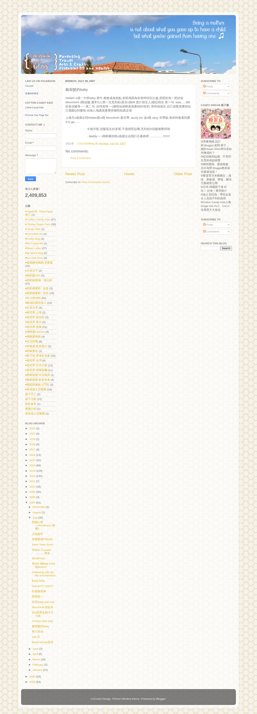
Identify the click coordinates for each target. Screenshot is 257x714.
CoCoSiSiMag (86, 143)
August (37, 512)
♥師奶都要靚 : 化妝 (37, 288)
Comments (211, 93)
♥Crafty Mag (32, 238)
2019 (32, 439)
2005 (32, 681)
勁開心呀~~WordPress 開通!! (43, 525)
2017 (32, 449)
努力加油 (37, 631)
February (38, 664)
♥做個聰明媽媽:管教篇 (39, 262)
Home (129, 174)
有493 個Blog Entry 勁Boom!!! (43, 565)
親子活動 (30, 399)
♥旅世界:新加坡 (34, 317)
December (39, 506)
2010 (32, 486)
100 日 (36, 636)
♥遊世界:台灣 (33, 360)
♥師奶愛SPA (32, 275)
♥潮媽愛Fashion (35, 331)
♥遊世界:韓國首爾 (36, 370)
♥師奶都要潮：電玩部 (38, 280)
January (38, 669)
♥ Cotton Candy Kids (37, 219)
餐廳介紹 (30, 408)
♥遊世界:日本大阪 (36, 365)
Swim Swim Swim (42, 544)
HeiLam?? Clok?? (42, 586)
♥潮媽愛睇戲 (33, 336)
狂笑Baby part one (43, 602)
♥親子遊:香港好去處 (37, 355)
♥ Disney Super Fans (38, 224)
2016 (32, 454)
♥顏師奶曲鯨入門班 (37, 384)
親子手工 (30, 394)
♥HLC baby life (34, 243)
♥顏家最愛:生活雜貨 (37, 374)
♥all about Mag (34, 253)
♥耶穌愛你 (31, 351)
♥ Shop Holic (33, 229)
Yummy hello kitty (42, 621)
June (36, 648)
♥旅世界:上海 (33, 312)
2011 (32, 481)
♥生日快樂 (31, 341)
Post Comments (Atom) (96, 182)
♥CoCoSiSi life (34, 233)
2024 (32, 428)
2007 (32, 502)
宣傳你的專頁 (31, 93)
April (36, 654)
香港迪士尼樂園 (35, 413)
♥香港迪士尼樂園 (35, 389)
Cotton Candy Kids (34, 107)
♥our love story (34, 257)
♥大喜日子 (31, 270)
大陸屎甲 (37, 534)
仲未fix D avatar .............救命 (41, 551)
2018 (32, 444)
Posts (208, 86)
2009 (32, 491)
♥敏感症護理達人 (35, 302)
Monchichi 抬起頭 (42, 607)
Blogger (160, 698)
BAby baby (38, 580)
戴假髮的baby (40, 626)
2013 (32, 470)
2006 (32, 676)
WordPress (38, 558)
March (37, 659)
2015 (32, 460)
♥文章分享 (31, 307)
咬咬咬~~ (38, 596)
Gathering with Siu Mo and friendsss (44, 574)
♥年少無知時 (33, 298)
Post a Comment (80, 158)
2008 (32, 497)
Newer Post (75, 174)
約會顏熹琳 (39, 591)
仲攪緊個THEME (42, 539)
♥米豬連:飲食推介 (36, 346)
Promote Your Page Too (36, 115)
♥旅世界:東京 (33, 322)
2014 (32, 465)
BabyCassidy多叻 (42, 642)
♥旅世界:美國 (33, 326)
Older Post (183, 174)
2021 (32, 433)
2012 (32, 476)
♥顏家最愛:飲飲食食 (37, 379)
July (35, 517)
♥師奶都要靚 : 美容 (37, 293)
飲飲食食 (30, 403)
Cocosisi (29, 86)
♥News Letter (33, 248)
